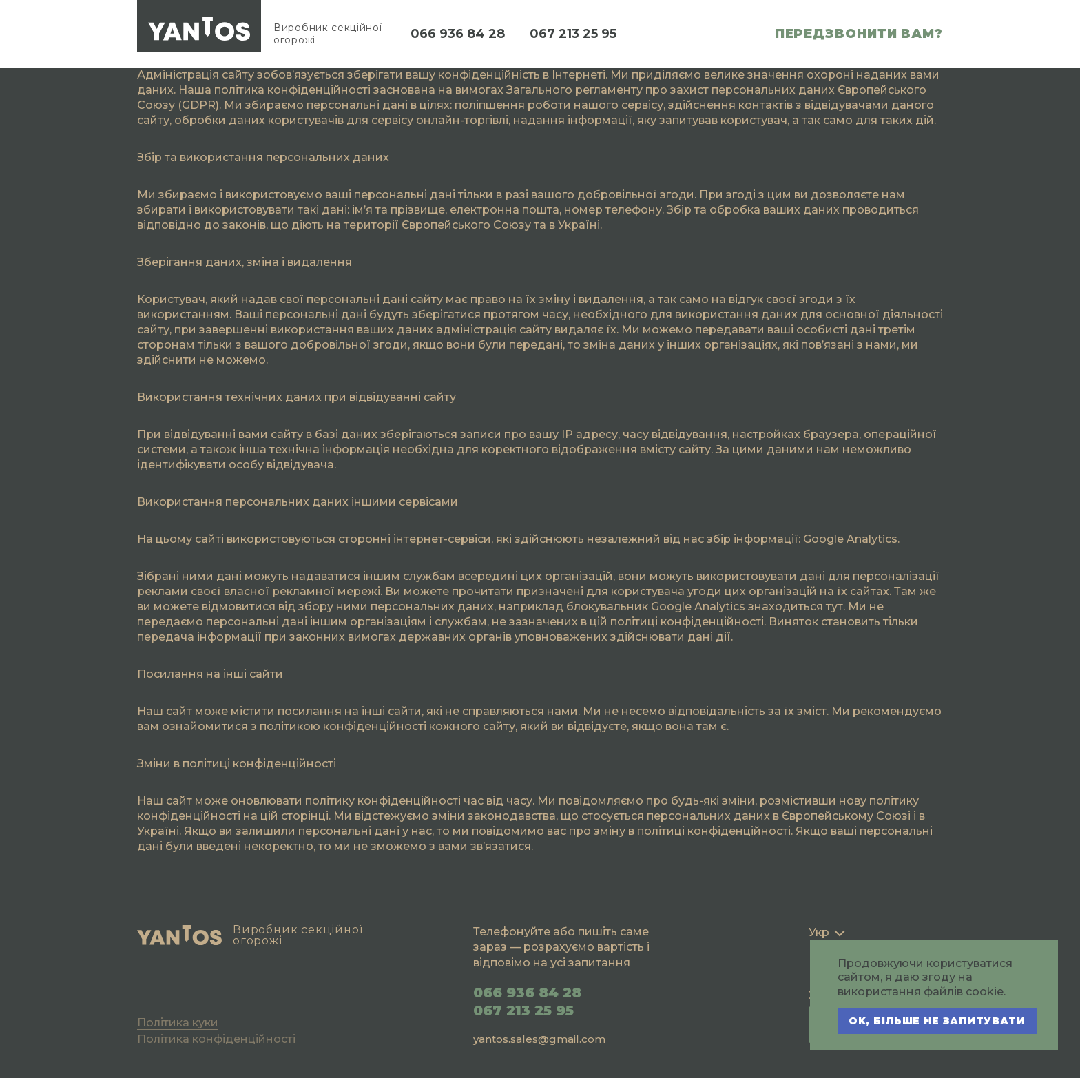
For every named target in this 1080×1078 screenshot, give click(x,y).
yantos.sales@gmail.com (539, 1039)
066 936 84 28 (458, 33)
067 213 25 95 (573, 33)
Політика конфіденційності (216, 1039)
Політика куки (177, 1022)
